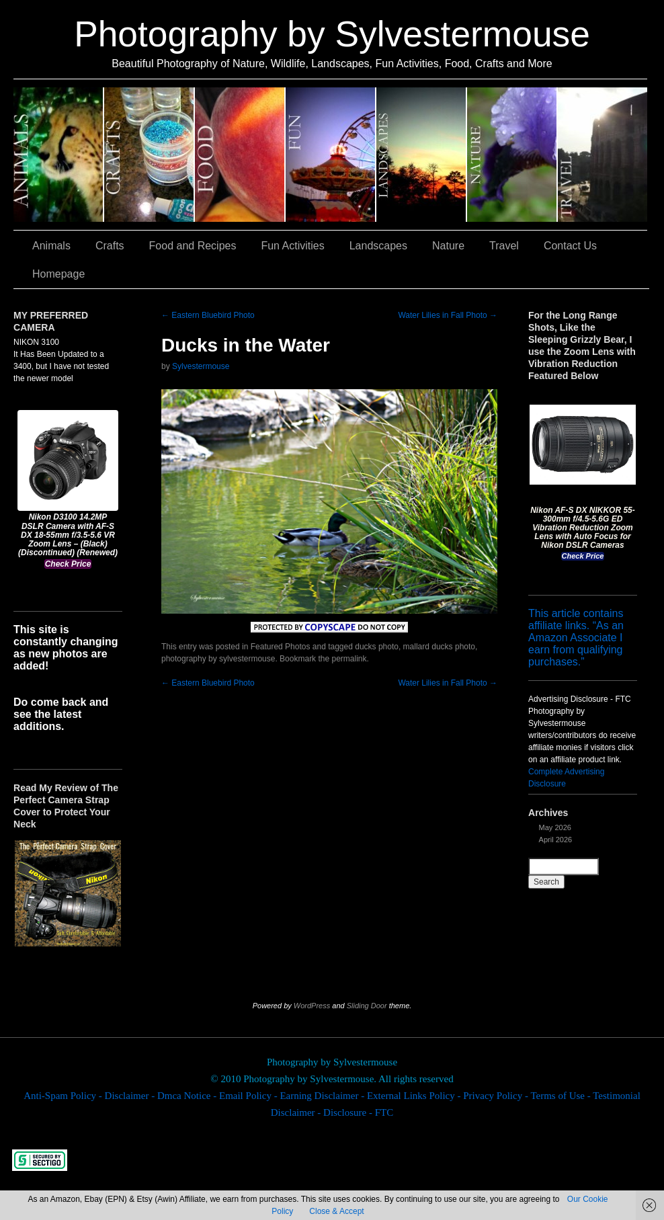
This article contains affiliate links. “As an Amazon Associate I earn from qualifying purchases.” (576, 637)
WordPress (312, 1006)
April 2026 (556, 840)
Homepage (58, 274)
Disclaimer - (131, 1095)
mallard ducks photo (439, 646)
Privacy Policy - (496, 1095)
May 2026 (555, 827)
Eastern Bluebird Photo (208, 315)
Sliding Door (367, 1006)
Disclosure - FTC (358, 1112)
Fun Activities (331, 154)
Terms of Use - (561, 1095)
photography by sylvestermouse (218, 658)
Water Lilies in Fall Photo (447, 315)
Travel (602, 154)
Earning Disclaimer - (323, 1095)
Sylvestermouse (200, 366)
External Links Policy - (415, 1095)
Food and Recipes (240, 154)
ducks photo (377, 646)
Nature (512, 154)
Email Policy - (249, 1095)
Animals (58, 154)
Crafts (149, 154)
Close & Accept (336, 1211)
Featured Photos (280, 646)
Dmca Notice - (188, 1095)
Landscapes (421, 154)
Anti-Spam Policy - (64, 1095)
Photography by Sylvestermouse (332, 34)
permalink (348, 658)
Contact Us (570, 245)
